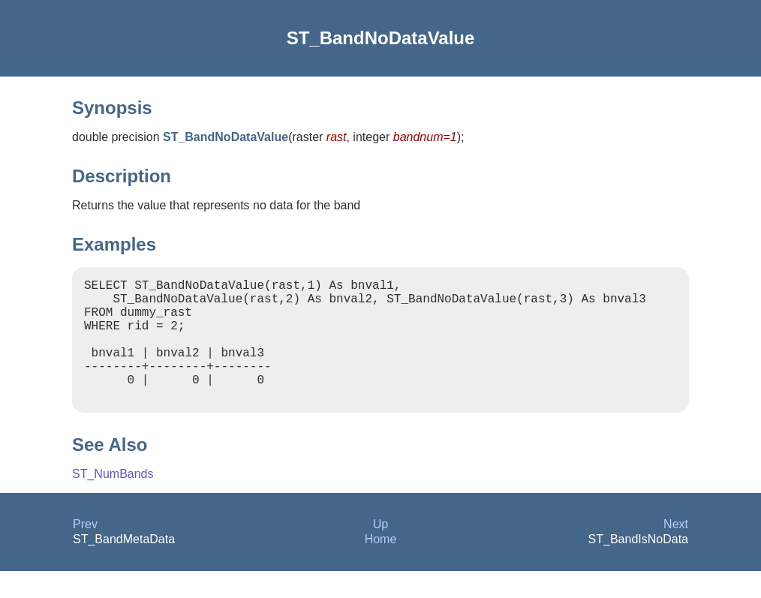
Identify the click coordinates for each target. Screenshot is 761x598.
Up (380, 551)
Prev (85, 551)
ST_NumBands (113, 500)
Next (675, 551)
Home (381, 566)
